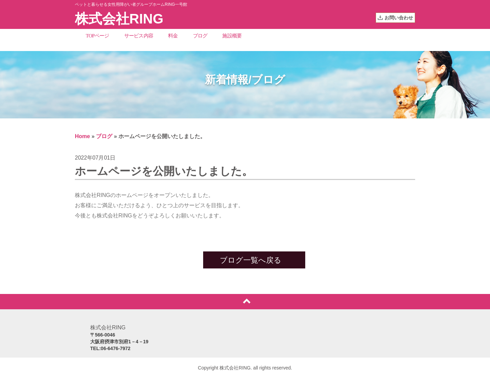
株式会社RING (119, 18)
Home (82, 136)
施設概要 (232, 35)
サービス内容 (138, 35)
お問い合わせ (399, 17)
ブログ (200, 35)
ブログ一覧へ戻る (250, 260)
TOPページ (97, 35)
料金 (173, 35)
